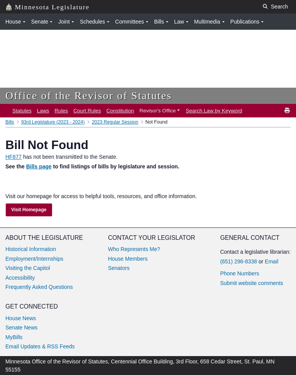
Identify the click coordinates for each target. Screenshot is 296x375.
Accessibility (20, 278)
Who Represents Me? (134, 249)
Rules (61, 111)
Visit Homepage (29, 209)
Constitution (120, 111)
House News (20, 318)
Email (271, 261)
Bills (9, 122)
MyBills (13, 337)
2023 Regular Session (115, 122)
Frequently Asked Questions (39, 287)
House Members (128, 259)
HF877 (13, 157)
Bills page (39, 166)
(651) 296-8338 (238, 261)
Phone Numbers (239, 273)
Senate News (21, 327)
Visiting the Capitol (27, 268)
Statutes (22, 111)
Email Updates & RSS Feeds (40, 346)
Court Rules (87, 111)
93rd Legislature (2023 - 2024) (53, 122)
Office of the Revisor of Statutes (88, 96)
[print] (287, 111)
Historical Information (30, 249)
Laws (43, 111)
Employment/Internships (34, 259)
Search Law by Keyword (214, 111)
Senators (119, 268)
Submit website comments (251, 283)
